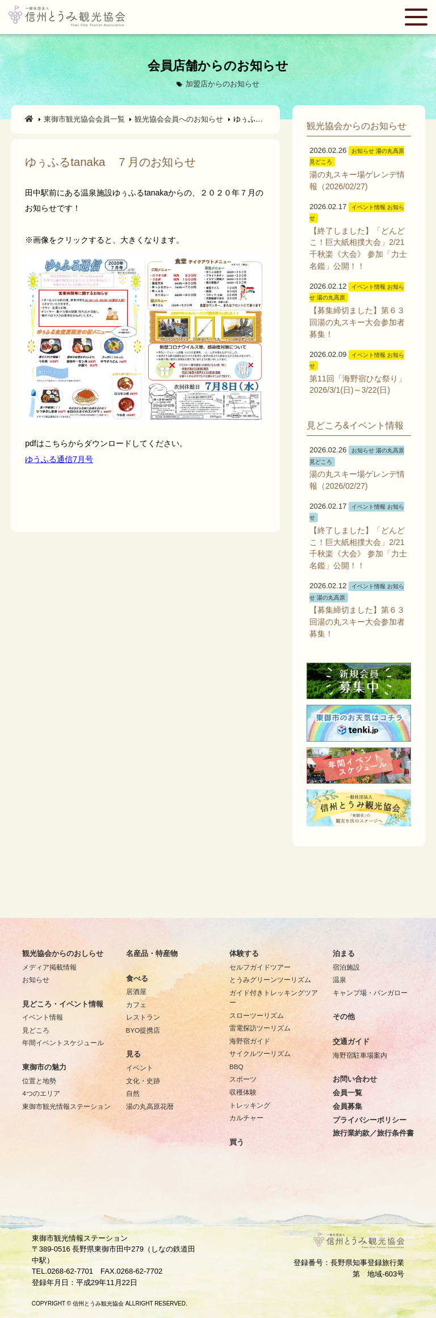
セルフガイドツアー (260, 967)
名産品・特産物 (152, 954)
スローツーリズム (256, 1015)
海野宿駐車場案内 (360, 1055)
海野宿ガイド (249, 1041)
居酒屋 (136, 991)
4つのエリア (41, 1093)
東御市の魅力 (44, 1067)
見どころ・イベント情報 (62, 1004)
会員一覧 (347, 1093)
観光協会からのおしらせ (62, 954)
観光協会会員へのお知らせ (179, 119)
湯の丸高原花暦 (150, 1106)
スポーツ (243, 1079)
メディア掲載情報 (49, 967)
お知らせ (35, 979)
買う (236, 1142)
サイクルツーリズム (260, 1053)
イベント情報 (42, 1017)
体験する (244, 954)
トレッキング (249, 1105)
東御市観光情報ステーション (66, 1106)
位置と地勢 (39, 1080)
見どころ (35, 1030)
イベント (139, 1067)
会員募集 (347, 1107)
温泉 (339, 979)
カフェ (136, 1004)
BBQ (236, 1066)
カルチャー (246, 1117)
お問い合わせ (355, 1079)
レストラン (143, 1017)
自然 (133, 1093)
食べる (137, 979)
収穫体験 (243, 1092)
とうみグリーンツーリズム (270, 979)
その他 (344, 1017)
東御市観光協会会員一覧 (84, 119)
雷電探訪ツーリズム (260, 1028)
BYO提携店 (143, 1030)
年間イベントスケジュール (63, 1042)
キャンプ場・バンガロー (370, 992)
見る (133, 1054)
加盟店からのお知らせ (222, 84)
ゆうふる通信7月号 (59, 459)
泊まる (344, 954)
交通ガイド (351, 1042)
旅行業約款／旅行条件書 (373, 1133)
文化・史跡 (143, 1080)
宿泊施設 (346, 967)
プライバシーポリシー (369, 1120)
